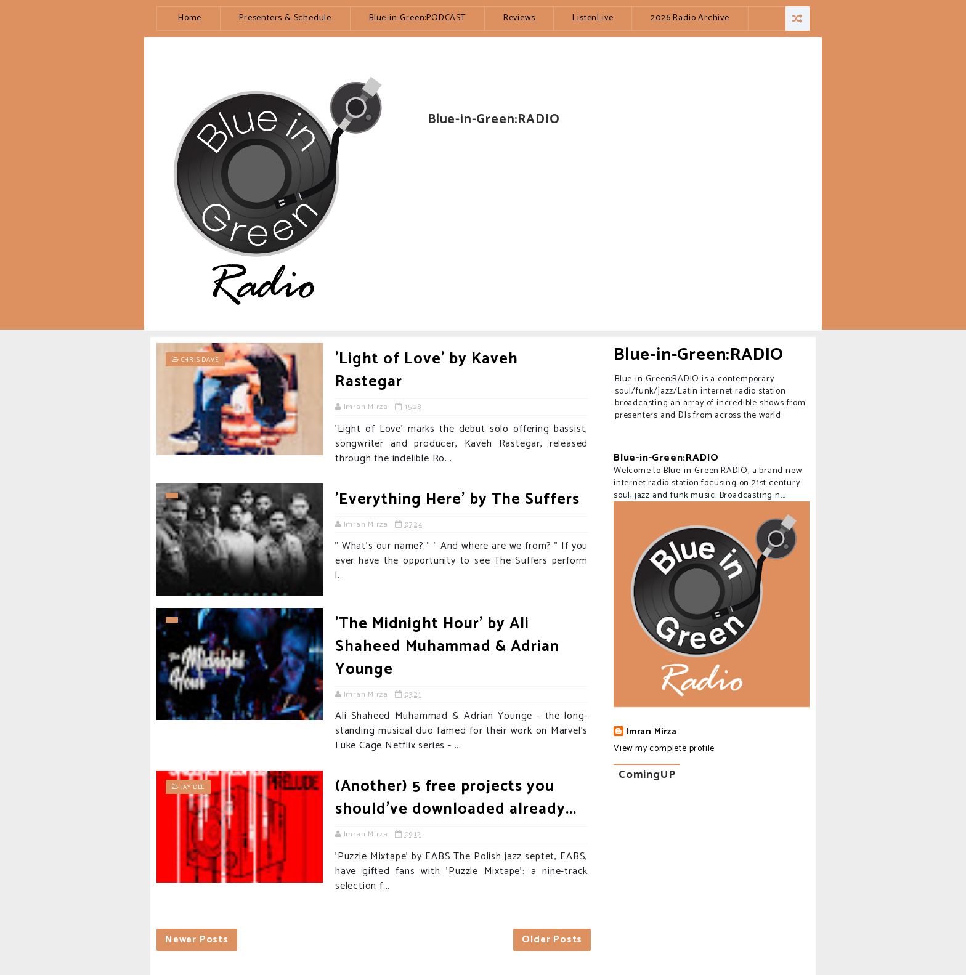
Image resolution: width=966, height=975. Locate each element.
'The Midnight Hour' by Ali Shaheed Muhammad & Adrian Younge (447, 646)
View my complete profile (664, 749)
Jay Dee (193, 787)
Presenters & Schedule (285, 18)
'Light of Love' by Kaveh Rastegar (426, 370)
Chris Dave (200, 360)
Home (189, 18)
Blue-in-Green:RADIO (699, 355)
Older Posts (552, 939)
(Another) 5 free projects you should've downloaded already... (456, 798)
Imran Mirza (651, 732)
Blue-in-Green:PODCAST (417, 18)
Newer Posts (197, 939)
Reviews (519, 18)
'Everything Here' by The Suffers (457, 499)
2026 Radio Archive (690, 18)
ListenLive (592, 18)
